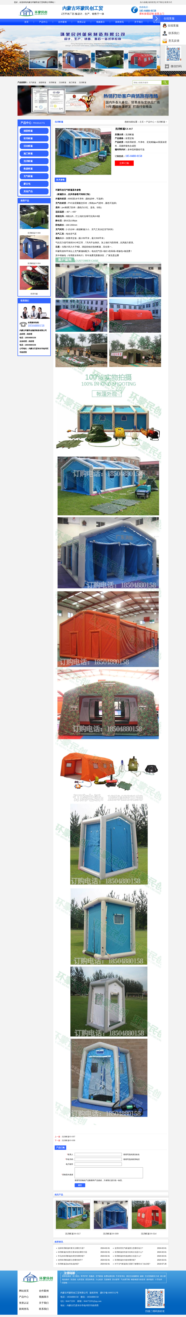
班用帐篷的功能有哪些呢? (125, 1260)
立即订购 (124, 163)
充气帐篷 (32, 82)
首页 (26, 22)
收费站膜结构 (109, 1276)
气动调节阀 (125, 1279)
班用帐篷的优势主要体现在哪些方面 (72, 1252)
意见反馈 (173, 40)
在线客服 (173, 25)
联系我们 (157, 22)
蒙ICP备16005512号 (109, 1293)
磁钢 (142, 1276)
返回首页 (151, 2)
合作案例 (62, 22)
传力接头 (76, 1276)
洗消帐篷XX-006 (68, 1140)
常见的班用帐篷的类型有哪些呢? (71, 1256)
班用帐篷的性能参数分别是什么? (128, 1256)
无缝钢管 (107, 1279)
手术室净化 (120, 1276)
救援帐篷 (28, 168)
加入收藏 (143, 2)
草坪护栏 (84, 1276)
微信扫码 (176, 66)
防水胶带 (116, 1279)
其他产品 (28, 191)
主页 (141, 122)
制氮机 (91, 1276)
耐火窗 (163, 1276)
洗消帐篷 (82, 82)
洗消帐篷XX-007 (68, 1137)
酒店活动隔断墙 (132, 1276)
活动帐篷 (62, 82)
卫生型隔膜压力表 (152, 1276)
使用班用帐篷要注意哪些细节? (70, 1260)
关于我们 (160, 2)
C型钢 (64, 1283)
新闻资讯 (119, 22)
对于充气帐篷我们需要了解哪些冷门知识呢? (132, 1264)
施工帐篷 (72, 82)
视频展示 (100, 22)
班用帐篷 (52, 82)
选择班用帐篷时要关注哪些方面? (71, 1248)
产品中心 (43, 22)
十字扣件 (158, 1279)
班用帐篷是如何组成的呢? (68, 1264)
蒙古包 (27, 183)
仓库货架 (80, 1279)
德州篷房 (150, 1279)
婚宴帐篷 (42, 82)
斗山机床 (99, 1279)
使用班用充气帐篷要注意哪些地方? (129, 1248)
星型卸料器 (89, 1279)
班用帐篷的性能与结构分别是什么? (129, 1252)
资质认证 (81, 22)
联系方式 (168, 2)
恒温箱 (73, 1279)
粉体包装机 (66, 1276)
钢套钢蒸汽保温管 (138, 1279)
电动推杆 (65, 1279)
